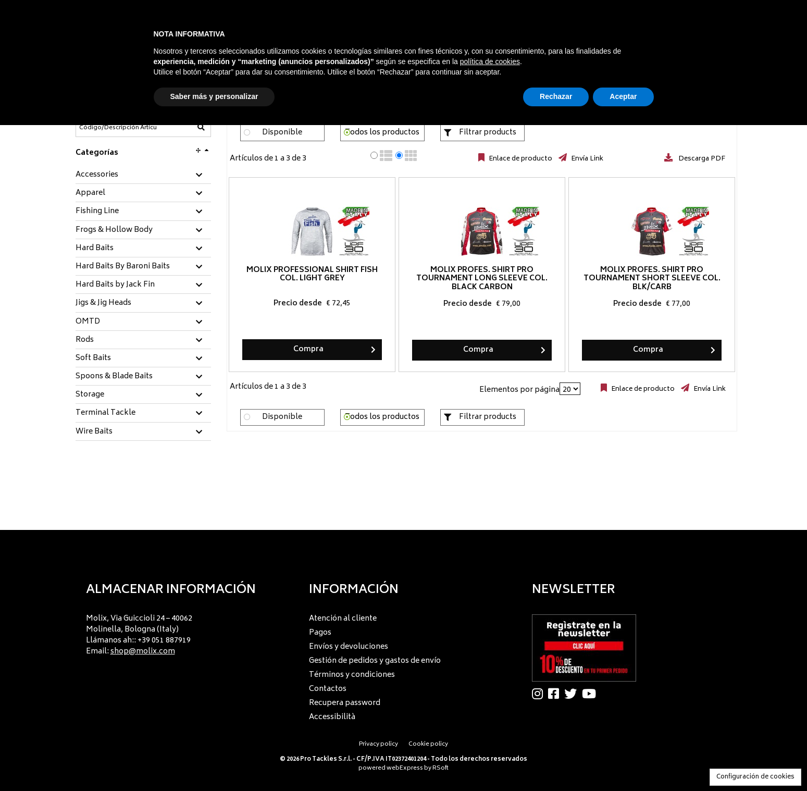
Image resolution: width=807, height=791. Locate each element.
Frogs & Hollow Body (114, 230)
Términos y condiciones (352, 675)
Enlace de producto (519, 159)
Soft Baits (93, 358)
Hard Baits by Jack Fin (115, 285)
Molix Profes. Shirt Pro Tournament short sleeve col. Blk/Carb (651, 279)
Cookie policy (428, 744)
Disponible (282, 132)
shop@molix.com (142, 651)
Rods (85, 340)
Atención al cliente (343, 618)
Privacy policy (378, 744)
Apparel (90, 193)
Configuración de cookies (755, 777)
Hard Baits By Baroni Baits (123, 266)
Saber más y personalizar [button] (214, 96)
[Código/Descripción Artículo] (118, 127)
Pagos (320, 632)
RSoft (440, 768)
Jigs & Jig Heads (103, 303)
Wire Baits (94, 432)
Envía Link (586, 159)
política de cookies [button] (490, 61)
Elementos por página (519, 390)
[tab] (143, 175)
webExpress (405, 768)
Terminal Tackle (105, 413)
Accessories (97, 175)
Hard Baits (95, 248)
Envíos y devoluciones (348, 646)
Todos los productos (382, 132)
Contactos (327, 689)
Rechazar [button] (556, 96)
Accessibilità (332, 717)
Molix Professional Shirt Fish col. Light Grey (312, 275)
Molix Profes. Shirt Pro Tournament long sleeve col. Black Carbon (482, 279)
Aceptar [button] (623, 96)
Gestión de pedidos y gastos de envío (375, 661)
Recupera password (344, 703)
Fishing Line (97, 211)
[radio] (374, 155)
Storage (90, 395)
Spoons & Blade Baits (114, 376)
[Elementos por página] (570, 388)
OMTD (88, 322)
